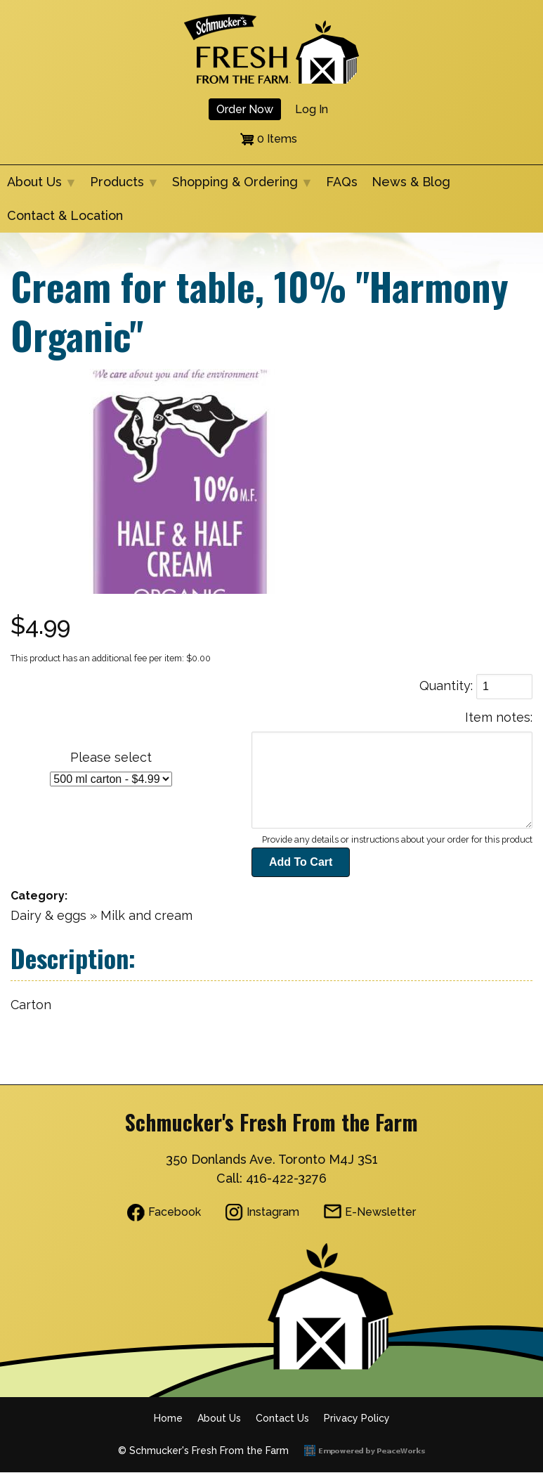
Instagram (273, 1212)
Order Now (244, 109)
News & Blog (411, 181)
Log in (311, 109)
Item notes (497, 717)
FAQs (342, 181)
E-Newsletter (380, 1212)
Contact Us (282, 1418)
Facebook (174, 1212)
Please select (111, 757)
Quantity (445, 685)
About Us (38, 186)
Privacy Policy (357, 1418)
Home (168, 1418)
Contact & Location (65, 215)
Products (120, 186)
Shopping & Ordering (238, 186)
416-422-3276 (286, 1178)
